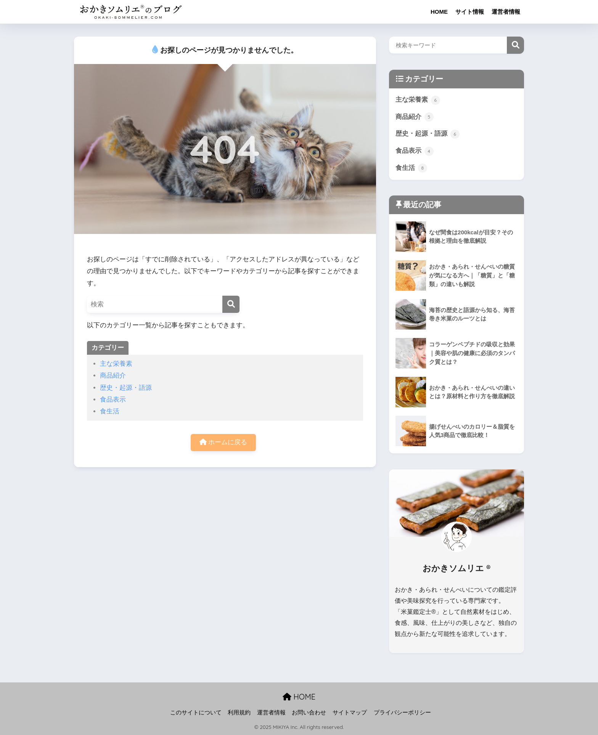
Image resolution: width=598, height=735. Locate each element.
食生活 (109, 411)
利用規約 (239, 712)
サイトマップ (350, 712)
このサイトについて (196, 712)
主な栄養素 (116, 363)
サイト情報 (469, 11)
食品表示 (113, 399)
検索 (515, 45)
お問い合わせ (309, 712)
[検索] (231, 304)
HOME (439, 11)
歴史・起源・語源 (126, 387)
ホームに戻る (223, 442)
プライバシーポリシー (402, 712)
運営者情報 (506, 11)
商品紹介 (113, 375)
